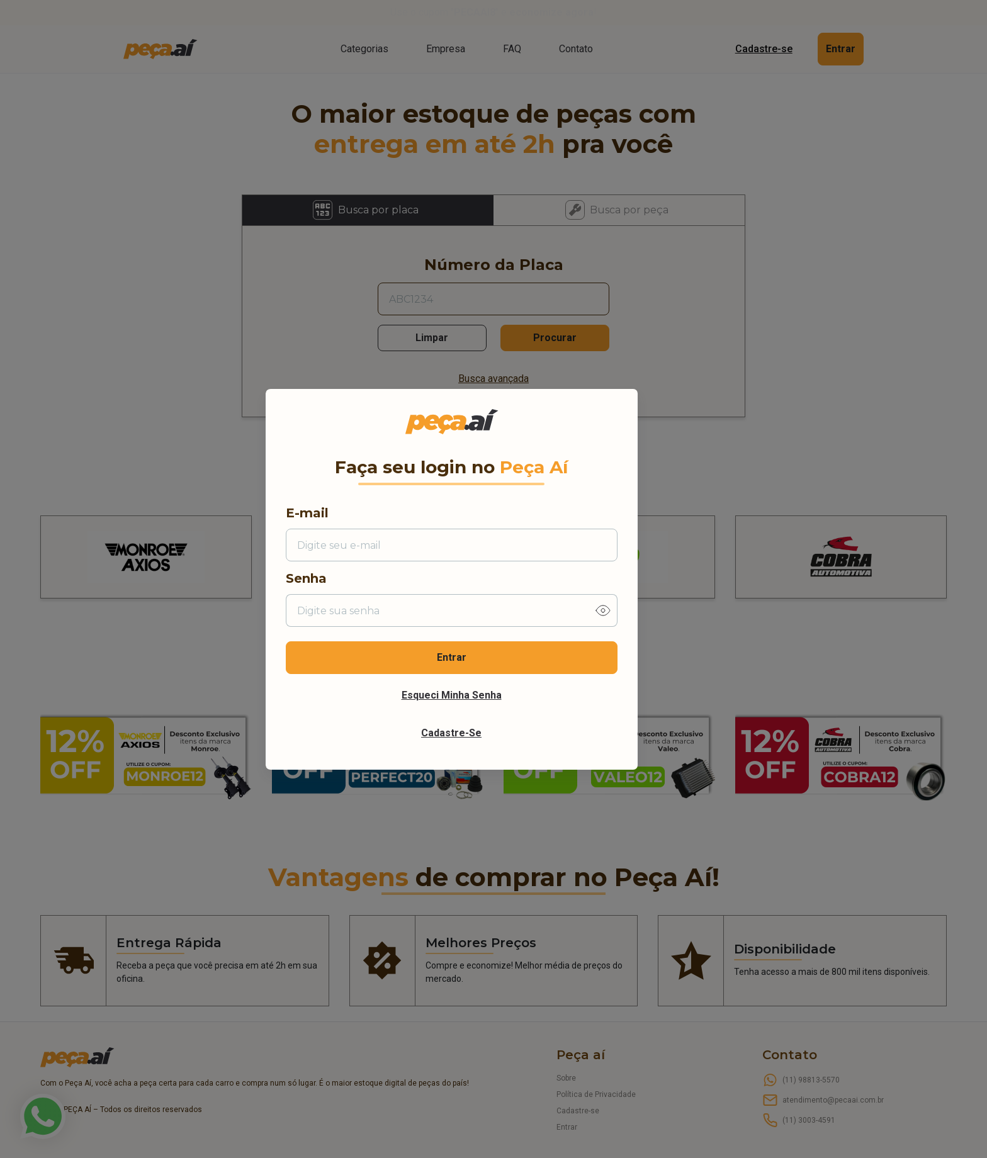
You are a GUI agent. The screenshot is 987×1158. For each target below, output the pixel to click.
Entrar (451, 657)
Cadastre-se (451, 733)
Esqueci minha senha (452, 695)
